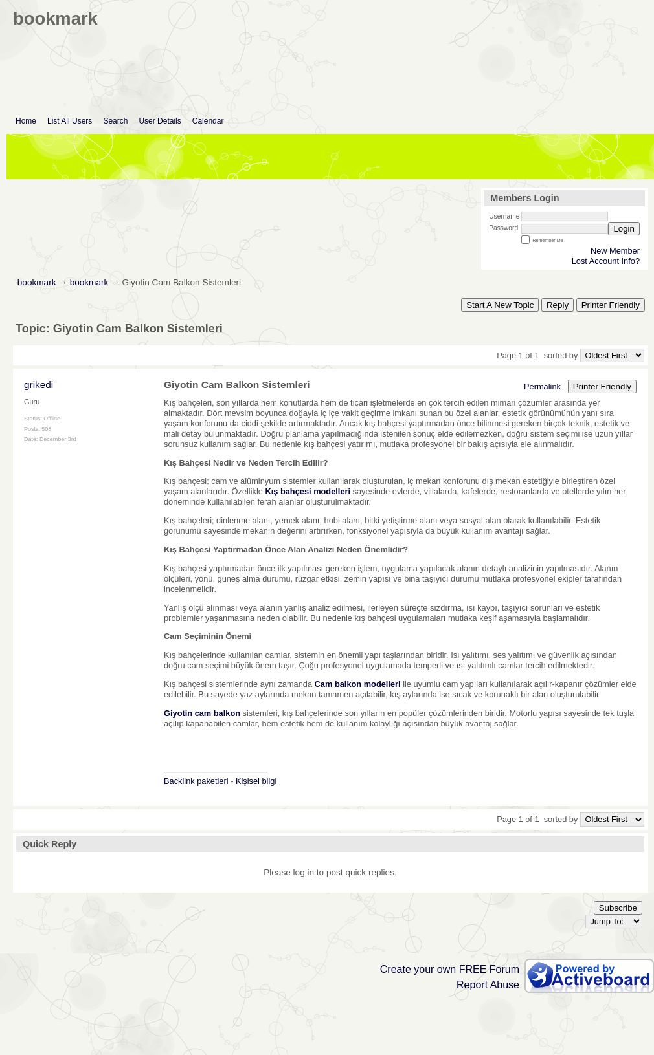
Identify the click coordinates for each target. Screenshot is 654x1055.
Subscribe (618, 908)
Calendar (208, 120)
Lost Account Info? (606, 261)
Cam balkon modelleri (358, 684)
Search (115, 120)
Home (26, 120)
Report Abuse (488, 984)
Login (624, 229)
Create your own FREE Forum (449, 969)
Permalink (542, 386)
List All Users (69, 120)
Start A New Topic (500, 305)
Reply (558, 305)
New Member (615, 251)
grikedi (38, 384)
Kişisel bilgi (256, 781)
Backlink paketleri (196, 781)
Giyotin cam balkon (202, 713)
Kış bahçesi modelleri (307, 491)
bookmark (36, 282)
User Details (160, 120)
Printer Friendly (610, 305)
